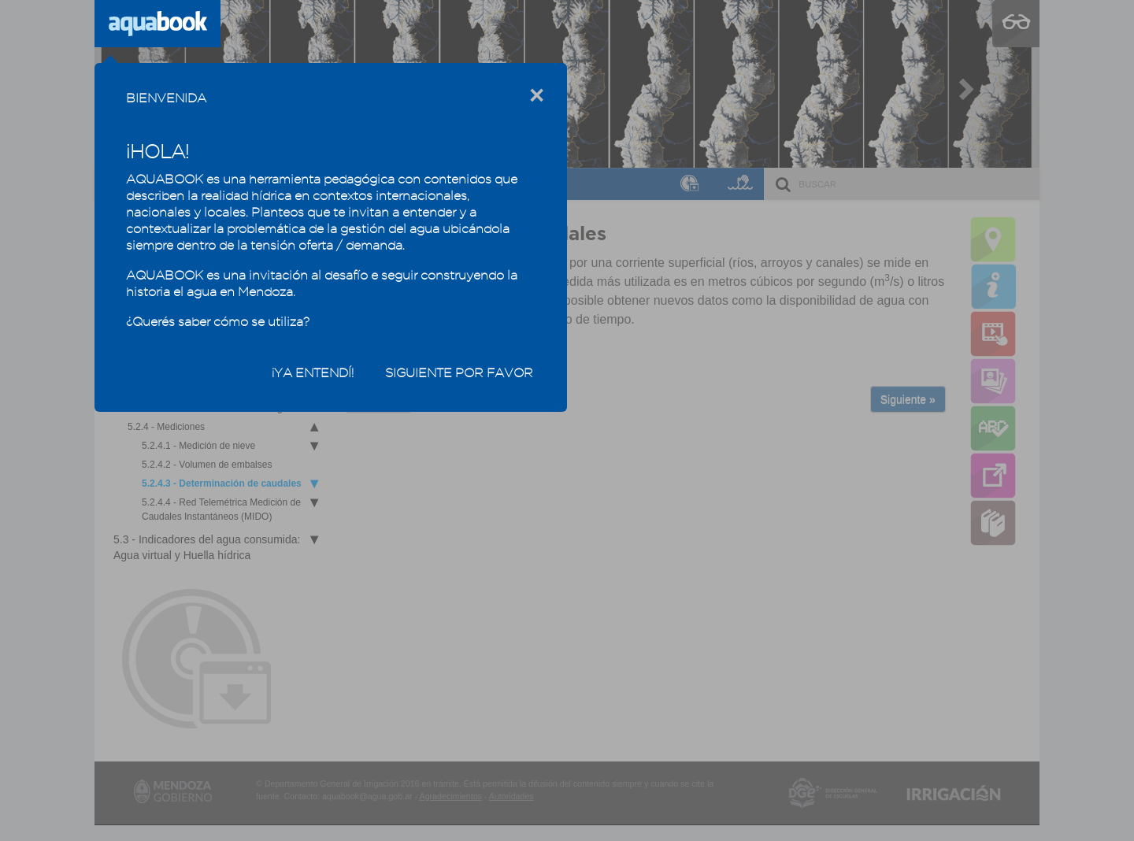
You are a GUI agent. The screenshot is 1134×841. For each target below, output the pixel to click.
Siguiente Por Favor (459, 373)
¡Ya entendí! (313, 373)
